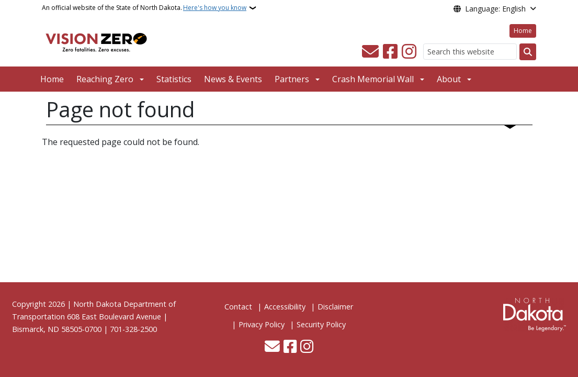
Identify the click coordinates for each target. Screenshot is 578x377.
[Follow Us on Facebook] (390, 52)
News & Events (233, 79)
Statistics (173, 79)
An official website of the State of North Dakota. (144, 8)
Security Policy (321, 324)
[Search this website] (470, 51)
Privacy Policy (262, 324)
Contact (238, 307)
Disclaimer (335, 307)
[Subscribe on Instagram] (409, 52)
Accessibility (284, 307)
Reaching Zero (104, 79)
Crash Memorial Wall (373, 79)
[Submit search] (527, 51)
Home (523, 30)
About (449, 79)
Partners (292, 79)
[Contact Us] (370, 52)
